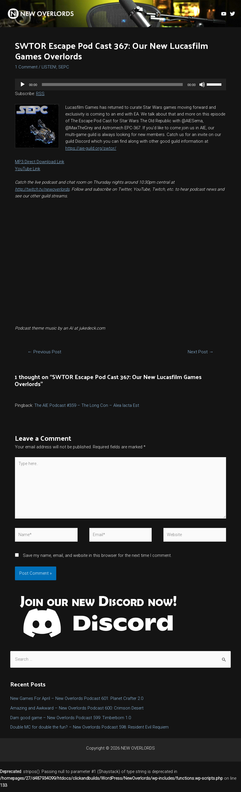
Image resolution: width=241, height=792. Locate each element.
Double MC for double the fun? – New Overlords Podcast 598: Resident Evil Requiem (89, 730)
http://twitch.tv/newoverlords (42, 192)
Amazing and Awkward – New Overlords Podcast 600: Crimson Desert (76, 711)
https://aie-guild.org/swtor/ (90, 151)
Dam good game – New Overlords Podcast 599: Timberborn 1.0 (70, 721)
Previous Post (44, 355)
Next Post (200, 355)
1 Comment (26, 70)
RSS (40, 96)
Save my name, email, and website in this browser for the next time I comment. (97, 558)
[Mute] (202, 88)
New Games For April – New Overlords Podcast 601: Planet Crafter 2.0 (76, 701)
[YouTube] (223, 15)
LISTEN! (49, 70)
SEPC (63, 70)
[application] (120, 88)
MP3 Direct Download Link (39, 165)
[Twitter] (232, 15)
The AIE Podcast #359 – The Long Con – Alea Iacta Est (86, 408)
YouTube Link (27, 172)
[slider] (112, 87)
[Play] (22, 88)
